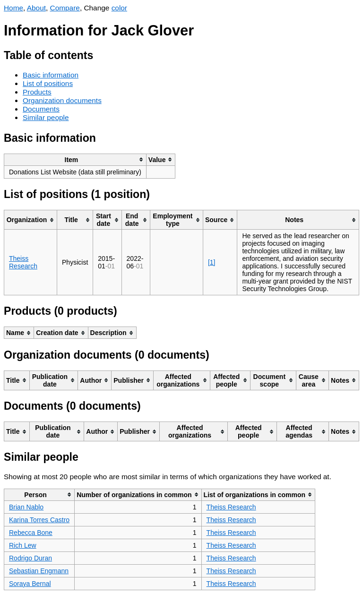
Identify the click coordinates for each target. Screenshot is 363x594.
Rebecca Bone (30, 532)
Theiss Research (23, 262)
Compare (65, 8)
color (119, 8)
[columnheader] (75, 159)
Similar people (46, 117)
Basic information (50, 75)
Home (13, 8)
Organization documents (62, 100)
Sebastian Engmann (39, 571)
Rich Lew (22, 545)
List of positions (48, 83)
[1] (212, 262)
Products (37, 92)
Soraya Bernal (30, 583)
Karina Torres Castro (39, 520)
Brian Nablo (26, 507)
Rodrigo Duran (30, 558)
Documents (41, 109)
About (36, 8)
